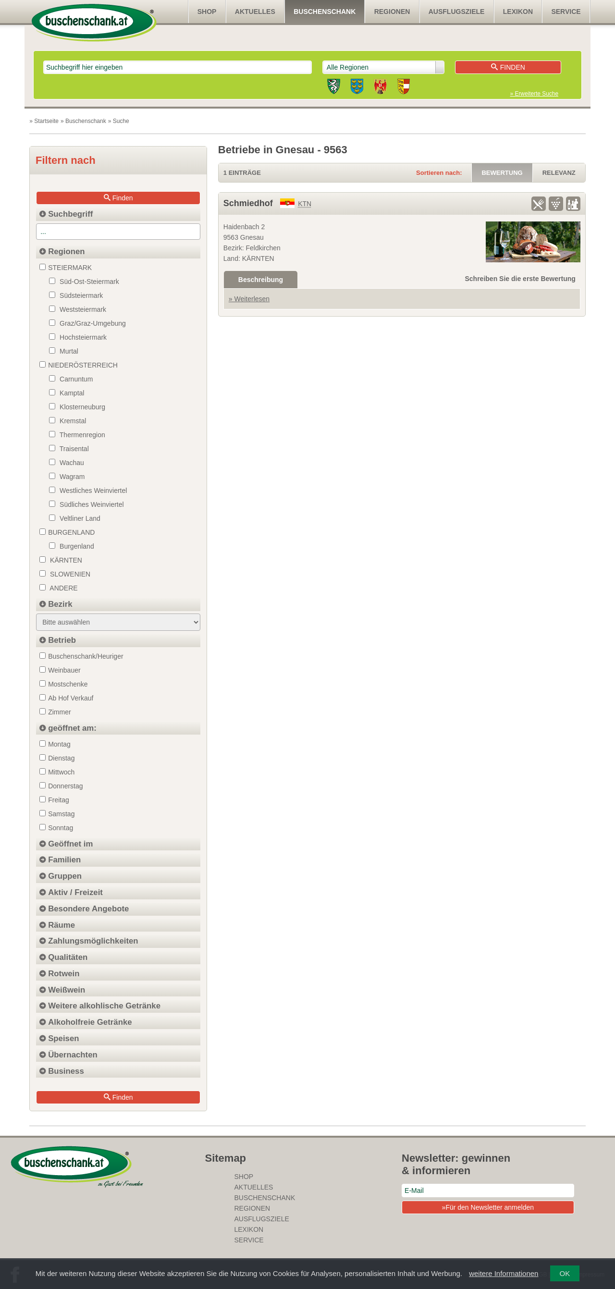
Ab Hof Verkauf (66, 698)
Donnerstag (61, 786)
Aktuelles (255, 11)
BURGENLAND (67, 532)
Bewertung (501, 172)
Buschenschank (325, 11)
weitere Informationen (503, 1273)
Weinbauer (59, 670)
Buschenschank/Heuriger (81, 656)
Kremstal (67, 421)
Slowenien (64, 574)
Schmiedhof (248, 203)
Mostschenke (63, 684)
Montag (55, 744)
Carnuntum (71, 379)
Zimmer (55, 712)
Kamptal (66, 393)
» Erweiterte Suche (534, 93)
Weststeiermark (77, 309)
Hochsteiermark (78, 337)
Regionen (392, 11)
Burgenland (71, 546)
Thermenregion (77, 435)
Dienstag (56, 758)
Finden (508, 67)
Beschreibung (260, 279)
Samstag (56, 814)
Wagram (67, 476)
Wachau (66, 462)
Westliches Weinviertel (88, 490)
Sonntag (56, 828)
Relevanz (559, 172)
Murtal (63, 351)
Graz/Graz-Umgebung (87, 323)
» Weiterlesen (249, 299)
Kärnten (60, 560)
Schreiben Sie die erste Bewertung (520, 278)
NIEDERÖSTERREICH (78, 365)
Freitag (54, 800)
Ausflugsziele (457, 11)
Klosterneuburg (77, 407)
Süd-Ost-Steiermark (84, 281)
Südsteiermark (76, 295)
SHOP (207, 11)
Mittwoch (56, 772)
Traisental (69, 449)
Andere (58, 588)
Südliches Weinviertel (86, 504)
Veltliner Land (74, 518)
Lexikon (518, 11)
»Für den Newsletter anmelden (488, 1207)
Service (565, 11)
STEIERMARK (65, 267)
